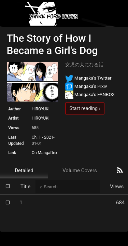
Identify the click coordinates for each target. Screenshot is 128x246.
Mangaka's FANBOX (90, 94)
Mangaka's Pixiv (86, 86)
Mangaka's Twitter (88, 78)
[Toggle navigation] (117, 14)
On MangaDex (44, 152)
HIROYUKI (40, 109)
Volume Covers (79, 170)
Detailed (24, 170)
